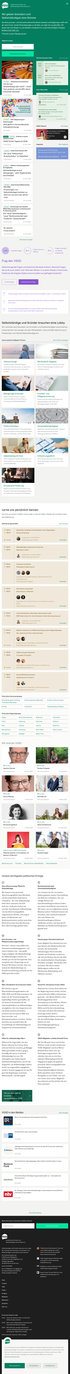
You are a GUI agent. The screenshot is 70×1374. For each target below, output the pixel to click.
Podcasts (18, 863)
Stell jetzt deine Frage (28, 282)
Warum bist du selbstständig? (33, 863)
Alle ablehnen (33, 1365)
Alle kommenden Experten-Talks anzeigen (14, 1332)
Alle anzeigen (63, 58)
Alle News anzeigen (26, 239)
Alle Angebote (63, 146)
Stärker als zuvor (7, 863)
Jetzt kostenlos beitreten (18, 54)
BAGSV (18, 1266)
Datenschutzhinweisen (12, 1357)
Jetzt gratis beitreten (53, 1226)
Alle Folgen (64, 126)
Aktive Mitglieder (51, 863)
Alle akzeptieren (14, 1365)
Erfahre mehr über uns (10, 30)
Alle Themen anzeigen (60, 340)
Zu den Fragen (9, 282)
